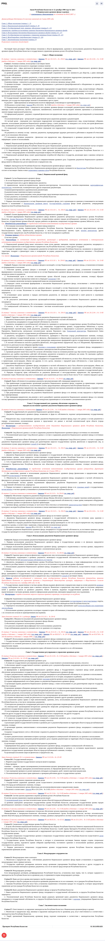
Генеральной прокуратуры (76, 331)
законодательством (75, 505)
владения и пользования (47, 347)
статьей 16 (34, 444)
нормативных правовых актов (38, 170)
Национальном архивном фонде (36, 203)
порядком (76, 899)
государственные (76, 601)
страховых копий (83, 487)
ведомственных (7, 489)
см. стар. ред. (85, 105)
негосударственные (90, 601)
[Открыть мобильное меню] (101, 3)
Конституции (81, 168)
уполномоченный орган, (14, 800)
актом (101, 836)
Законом (29, 105)
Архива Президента (17, 219)
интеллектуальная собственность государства (36, 560)
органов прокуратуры (89, 230)
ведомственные (14, 476)
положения (52, 279)
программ (46, 679)
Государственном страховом (59, 203)
